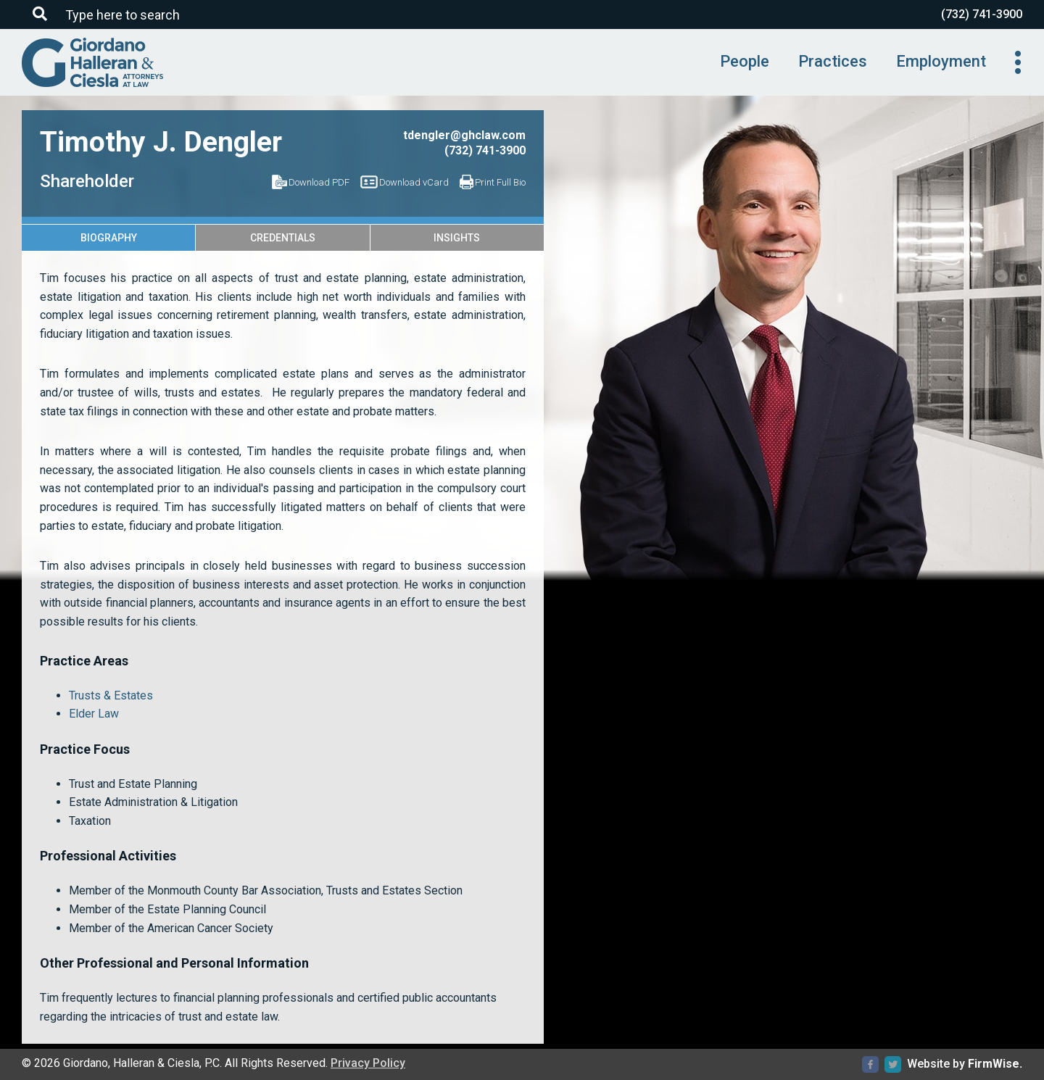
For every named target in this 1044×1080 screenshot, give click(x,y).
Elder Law (94, 713)
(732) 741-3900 (981, 14)
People (744, 61)
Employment (941, 61)
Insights (457, 238)
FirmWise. (995, 1064)
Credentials (282, 238)
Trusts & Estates (111, 695)
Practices (832, 61)
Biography (108, 238)
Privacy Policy (368, 1063)
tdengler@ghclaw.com (464, 135)
